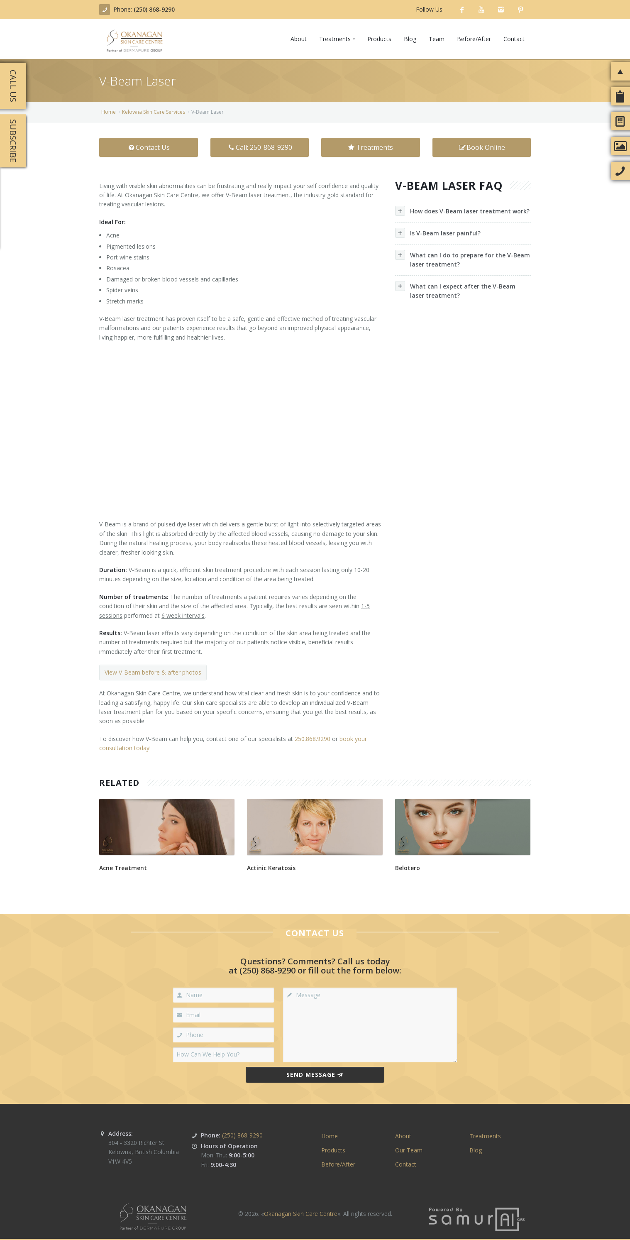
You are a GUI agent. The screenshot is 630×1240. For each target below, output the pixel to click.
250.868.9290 (312, 739)
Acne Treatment (123, 868)
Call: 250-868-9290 (259, 147)
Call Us (13, 86)
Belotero (407, 868)
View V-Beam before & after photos (153, 672)
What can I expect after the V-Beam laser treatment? (455, 290)
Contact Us (148, 147)
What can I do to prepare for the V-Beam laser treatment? (462, 259)
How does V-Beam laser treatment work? (462, 211)
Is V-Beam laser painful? (438, 233)
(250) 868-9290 (154, 9)
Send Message (314, 1075)
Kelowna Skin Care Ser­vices (153, 111)
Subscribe (13, 140)
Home (108, 111)
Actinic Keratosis (271, 868)
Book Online (481, 147)
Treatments (370, 147)
